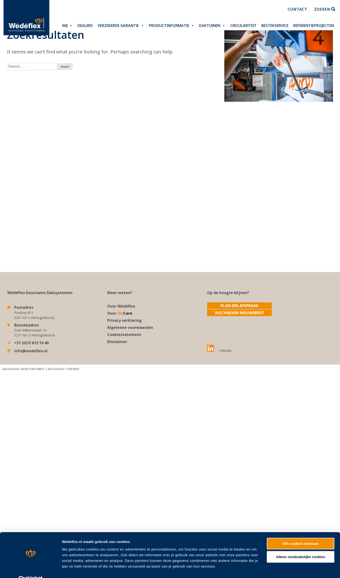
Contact (297, 9)
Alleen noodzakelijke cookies (300, 510)
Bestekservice (275, 25)
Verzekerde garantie (121, 25)
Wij (67, 25)
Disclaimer (117, 341)
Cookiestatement (124, 334)
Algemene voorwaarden (130, 327)
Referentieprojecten (313, 25)
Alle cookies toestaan (300, 497)
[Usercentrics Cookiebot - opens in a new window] (30, 532)
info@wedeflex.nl (30, 350)
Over (120, 313)
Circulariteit (243, 25)
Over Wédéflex (121, 306)
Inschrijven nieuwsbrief (239, 312)
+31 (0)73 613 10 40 (31, 342)
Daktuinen (212, 25)
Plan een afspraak (239, 305)
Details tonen (73, 532)
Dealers (85, 25)
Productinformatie (171, 25)
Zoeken (324, 9)
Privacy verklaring (124, 320)
